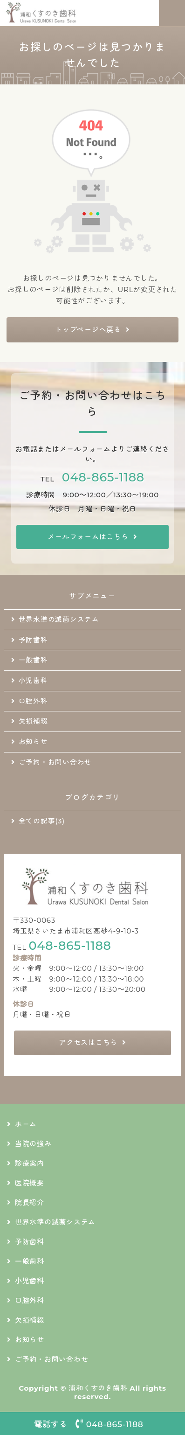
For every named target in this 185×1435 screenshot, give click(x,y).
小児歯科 (33, 680)
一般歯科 (33, 660)
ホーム (26, 1124)
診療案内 (29, 1163)
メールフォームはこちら (88, 536)
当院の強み (33, 1143)
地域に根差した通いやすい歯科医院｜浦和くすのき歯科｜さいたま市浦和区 (59, 13)
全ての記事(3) (42, 821)
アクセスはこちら (88, 1042)
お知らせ (33, 742)
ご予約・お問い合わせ (55, 762)
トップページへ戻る (88, 329)
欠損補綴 (33, 721)
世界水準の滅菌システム (59, 619)
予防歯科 (33, 640)
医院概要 (29, 1182)
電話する (92, 1423)
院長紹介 (29, 1202)
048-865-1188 (103, 477)
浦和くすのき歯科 (98, 1388)
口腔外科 (33, 701)
